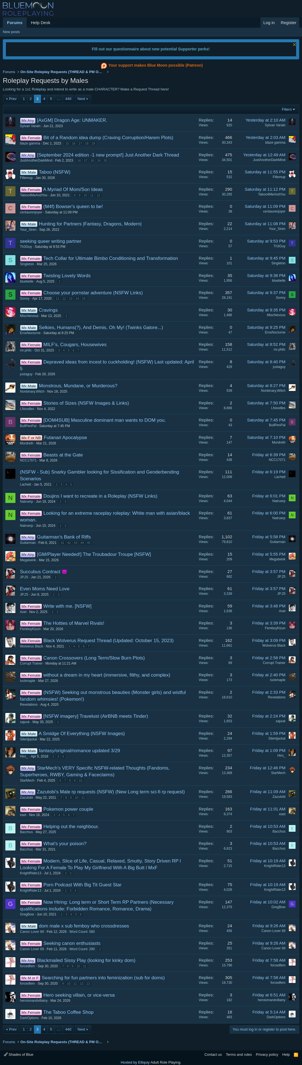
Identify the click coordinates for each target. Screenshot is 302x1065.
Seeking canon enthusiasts (71, 943)
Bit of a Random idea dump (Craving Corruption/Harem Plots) (108, 137)
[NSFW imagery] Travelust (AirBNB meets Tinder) (95, 716)
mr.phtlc (26, 350)
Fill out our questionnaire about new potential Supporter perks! (151, 49)
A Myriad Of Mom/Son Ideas (73, 189)
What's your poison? (64, 843)
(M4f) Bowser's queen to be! (73, 206)
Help (286, 1054)
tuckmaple (27, 681)
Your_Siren (28, 230)
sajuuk (25, 722)
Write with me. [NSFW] (67, 606)
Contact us (213, 1054)
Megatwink (28, 560)
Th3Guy (26, 247)
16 (73, 143)
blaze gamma (30, 143)
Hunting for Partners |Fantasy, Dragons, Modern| (90, 224)
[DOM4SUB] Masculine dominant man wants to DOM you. (104, 420)
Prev (13, 99)
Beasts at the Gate (63, 455)
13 (70, 298)
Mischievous (29, 316)
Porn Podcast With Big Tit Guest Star (82, 884)
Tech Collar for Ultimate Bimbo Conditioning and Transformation (110, 258)
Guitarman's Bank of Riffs (64, 537)
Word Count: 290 (82, 949)
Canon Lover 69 (32, 932)
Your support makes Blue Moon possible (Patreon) (151, 65)
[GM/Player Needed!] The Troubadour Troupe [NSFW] (94, 554)
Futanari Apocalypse (65, 437)
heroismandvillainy (34, 1001)
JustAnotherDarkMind (36, 160)
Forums (14, 22)
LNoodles (27, 409)
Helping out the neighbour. (71, 826)
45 (88, 542)
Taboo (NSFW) (54, 172)
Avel (23, 612)
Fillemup (26, 178)
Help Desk (40, 22)
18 (86, 143)
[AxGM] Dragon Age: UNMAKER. (72, 120)
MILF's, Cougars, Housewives (74, 344)
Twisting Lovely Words (67, 275)
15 (67, 143)
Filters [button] (287, 109)
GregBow (27, 914)
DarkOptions (29, 1018)
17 (80, 143)
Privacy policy (267, 1054)
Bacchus (26, 832)
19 (93, 143)
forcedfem (27, 966)
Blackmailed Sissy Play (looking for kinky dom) (86, 960)
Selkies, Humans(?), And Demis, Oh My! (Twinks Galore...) (101, 327)
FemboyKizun (30, 629)
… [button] (58, 99)
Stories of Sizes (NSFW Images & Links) (86, 403)
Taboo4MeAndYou (33, 195)
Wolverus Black (31, 646)
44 (82, 542)
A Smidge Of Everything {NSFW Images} (82, 733)
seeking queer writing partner (50, 241)
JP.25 (24, 577)
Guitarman (28, 543)
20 (105, 160)
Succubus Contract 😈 (43, 571)
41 (62, 542)
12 (98, 195)
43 (75, 542)
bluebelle (26, 281)
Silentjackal (28, 739)
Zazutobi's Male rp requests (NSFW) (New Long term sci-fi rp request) (111, 791)
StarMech (27, 780)
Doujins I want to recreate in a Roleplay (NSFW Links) (100, 496)
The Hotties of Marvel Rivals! (73, 623)
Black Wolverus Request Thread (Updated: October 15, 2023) (108, 640)
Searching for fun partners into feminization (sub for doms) (103, 977)
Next (81, 99)
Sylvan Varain (30, 126)
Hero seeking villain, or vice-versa (79, 995)
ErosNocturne (30, 333)
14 (77, 298)
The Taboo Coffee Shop (68, 1012)
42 (69, 542)
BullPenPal (28, 426)
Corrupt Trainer (31, 663)
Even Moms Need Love (45, 588)
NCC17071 (28, 460)
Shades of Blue (18, 1054)
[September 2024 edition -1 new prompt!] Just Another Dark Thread (108, 155)
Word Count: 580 (82, 932)
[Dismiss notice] (293, 45)
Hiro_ (24, 756)
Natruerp (26, 502)
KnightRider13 (30, 873)
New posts (11, 32)
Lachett (25, 484)
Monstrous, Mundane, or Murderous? (78, 385)
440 (68, 99)
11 (91, 195)
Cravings (48, 310)
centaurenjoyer (31, 212)
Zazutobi (26, 798)
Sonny (24, 298)
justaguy (26, 374)
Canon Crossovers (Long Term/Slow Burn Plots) (94, 658)
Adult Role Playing (165, 1062)
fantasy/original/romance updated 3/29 (79, 750)
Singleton (27, 264)
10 (85, 195)
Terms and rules (239, 1054)
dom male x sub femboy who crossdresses (84, 926)
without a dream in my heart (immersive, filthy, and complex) (106, 675)
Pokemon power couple (68, 809)
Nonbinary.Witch (32, 391)
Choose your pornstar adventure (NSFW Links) (93, 292)
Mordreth (26, 443)
